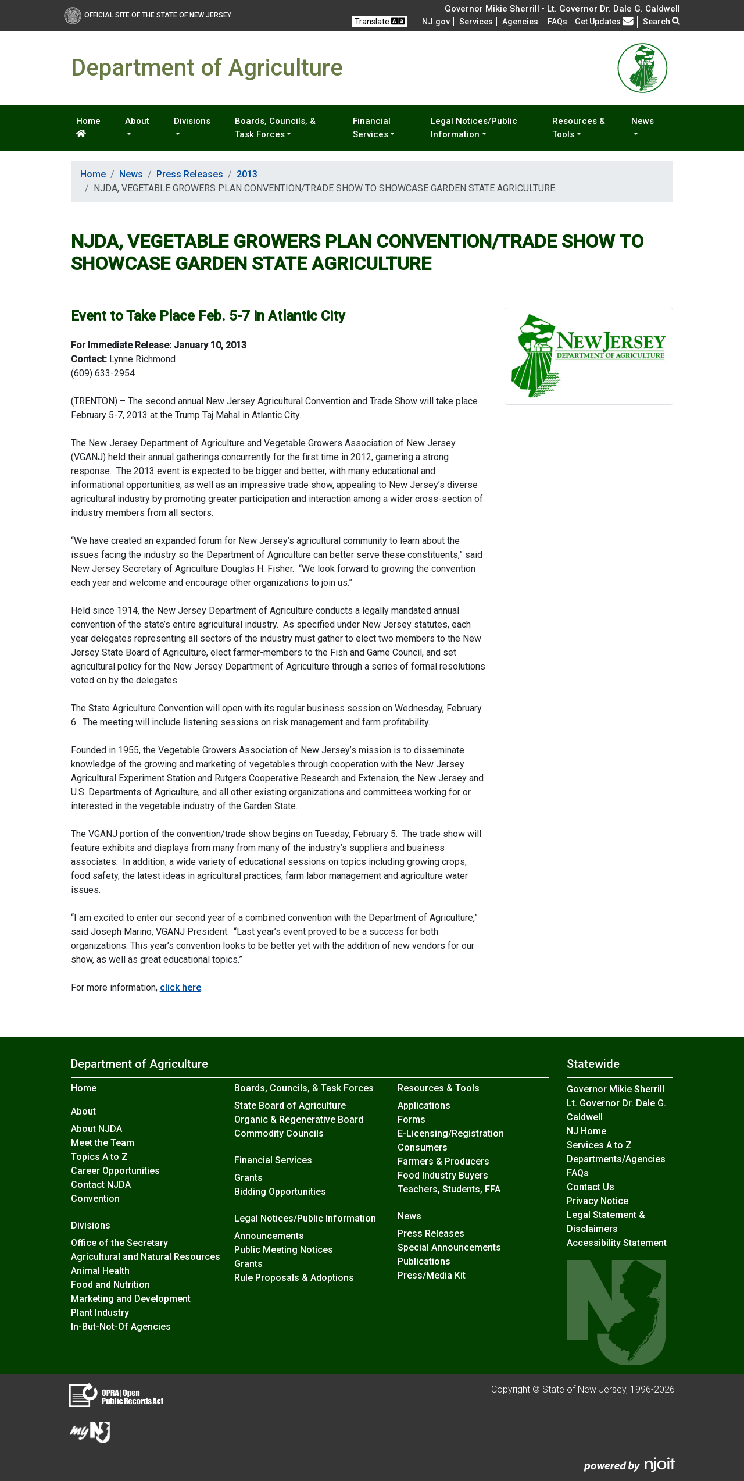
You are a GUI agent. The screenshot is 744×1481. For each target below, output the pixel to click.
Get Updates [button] (604, 21)
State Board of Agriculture (290, 1105)
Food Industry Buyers (443, 1175)
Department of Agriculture (139, 1064)
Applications (424, 1105)
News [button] (642, 121)
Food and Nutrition (110, 1284)
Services (476, 21)
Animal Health (100, 1270)
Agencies (520, 21)
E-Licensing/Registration (451, 1133)
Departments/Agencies (616, 1159)
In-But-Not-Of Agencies (121, 1326)
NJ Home (586, 1131)
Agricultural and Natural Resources (145, 1256)
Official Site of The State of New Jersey (147, 15)
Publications (424, 1261)
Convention (95, 1198)
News (131, 174)
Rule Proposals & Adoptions (294, 1277)
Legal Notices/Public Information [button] (474, 128)
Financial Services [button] (372, 128)
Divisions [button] (192, 121)
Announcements (269, 1235)
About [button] (137, 121)
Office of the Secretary (119, 1242)
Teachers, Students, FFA (449, 1189)
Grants (248, 1177)
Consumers (423, 1147)
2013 (247, 174)
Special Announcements (449, 1247)
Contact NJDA (101, 1184)
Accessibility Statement (617, 1242)
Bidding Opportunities (280, 1191)
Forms (411, 1119)
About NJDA (96, 1128)
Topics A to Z (99, 1156)
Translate (380, 21)
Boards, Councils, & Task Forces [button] (275, 128)
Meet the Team (102, 1142)
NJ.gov (436, 21)
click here (180, 987)
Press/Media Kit (432, 1275)
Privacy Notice (597, 1200)
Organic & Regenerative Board (298, 1119)
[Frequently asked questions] (557, 21)
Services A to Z (599, 1145)
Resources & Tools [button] (578, 128)
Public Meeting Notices (283, 1249)
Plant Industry (100, 1312)
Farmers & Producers (443, 1161)
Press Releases (189, 174)
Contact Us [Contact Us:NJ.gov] (590, 1186)
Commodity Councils (279, 1133)
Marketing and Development (131, 1298)
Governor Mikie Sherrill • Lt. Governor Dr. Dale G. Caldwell (562, 8)
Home (88, 127)
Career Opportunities (115, 1170)
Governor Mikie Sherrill (615, 1089)
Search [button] (661, 21)
